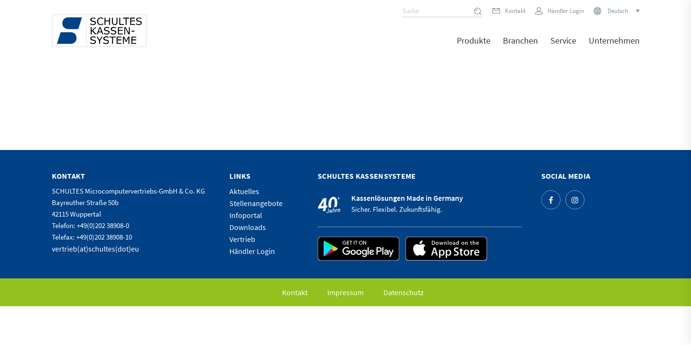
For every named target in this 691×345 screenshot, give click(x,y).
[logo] (99, 30)
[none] (620, 11)
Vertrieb (242, 239)
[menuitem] (623, 11)
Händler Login (566, 11)
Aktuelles (244, 191)
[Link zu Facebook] (550, 199)
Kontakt (515, 11)
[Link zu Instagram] (574, 199)
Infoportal (245, 215)
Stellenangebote (256, 203)
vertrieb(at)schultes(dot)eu (95, 248)
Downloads (247, 227)
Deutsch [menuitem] (618, 11)
